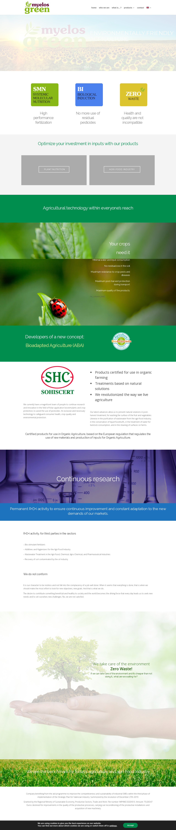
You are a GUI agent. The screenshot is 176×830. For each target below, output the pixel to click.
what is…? (116, 8)
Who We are (104, 8)
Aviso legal (56, 825)
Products (129, 8)
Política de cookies (92, 825)
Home (93, 8)
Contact (140, 8)
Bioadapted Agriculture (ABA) (55, 345)
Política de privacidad (72, 825)
